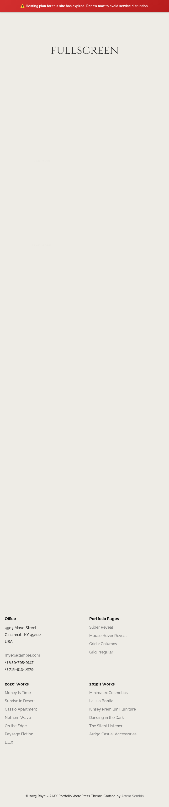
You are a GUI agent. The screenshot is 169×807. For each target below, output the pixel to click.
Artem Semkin (132, 796)
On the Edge (16, 726)
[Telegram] (96, 779)
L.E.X (9, 742)
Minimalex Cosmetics (108, 692)
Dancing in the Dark (106, 717)
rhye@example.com (22, 655)
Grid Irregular (101, 652)
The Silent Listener (105, 726)
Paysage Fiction (19, 734)
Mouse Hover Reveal (108, 635)
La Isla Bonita (101, 701)
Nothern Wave (18, 717)
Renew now (95, 6)
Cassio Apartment (21, 709)
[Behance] (88, 779)
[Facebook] (72, 779)
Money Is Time (18, 692)
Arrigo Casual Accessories (113, 734)
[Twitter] (80, 779)
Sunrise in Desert (20, 701)
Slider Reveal (101, 627)
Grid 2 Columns (103, 644)
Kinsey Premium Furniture (112, 709)
